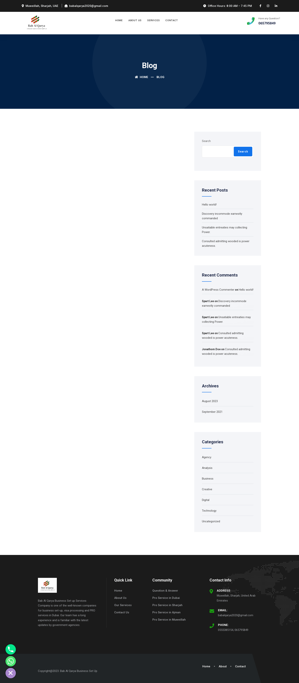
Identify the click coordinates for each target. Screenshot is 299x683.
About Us (134, 20)
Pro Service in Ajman (166, 612)
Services (153, 20)
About (223, 666)
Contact (171, 20)
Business (207, 478)
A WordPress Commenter (218, 289)
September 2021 (212, 412)
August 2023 (210, 401)
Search (206, 141)
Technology (209, 510)
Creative (207, 489)
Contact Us (121, 612)
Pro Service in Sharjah (167, 605)
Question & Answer (165, 590)
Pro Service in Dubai (166, 598)
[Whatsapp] (11, 661)
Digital (205, 500)
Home (119, 20)
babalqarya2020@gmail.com (235, 615)
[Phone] (11, 649)
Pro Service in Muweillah (169, 619)
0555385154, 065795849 (233, 630)
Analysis (207, 468)
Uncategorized (211, 521)
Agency (206, 457)
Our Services (123, 605)
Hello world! (209, 204)
